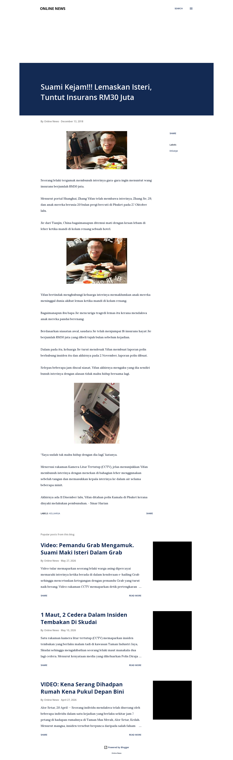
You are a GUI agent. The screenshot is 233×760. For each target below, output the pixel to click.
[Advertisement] (116, 40)
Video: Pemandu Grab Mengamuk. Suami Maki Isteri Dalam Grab (87, 548)
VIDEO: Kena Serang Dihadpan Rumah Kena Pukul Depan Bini (82, 688)
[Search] (179, 8)
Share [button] (173, 133)
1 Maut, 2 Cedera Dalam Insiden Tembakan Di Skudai (84, 618)
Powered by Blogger (116, 747)
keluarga (174, 151)
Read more (135, 595)
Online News (52, 8)
